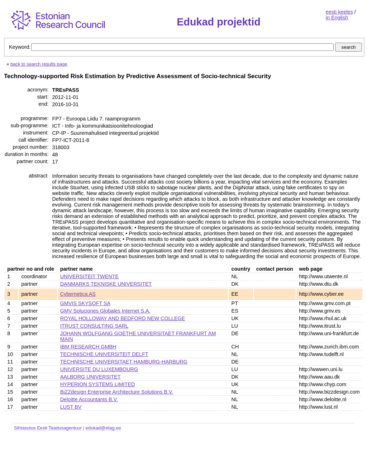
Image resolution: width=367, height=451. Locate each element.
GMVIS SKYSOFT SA (85, 303)
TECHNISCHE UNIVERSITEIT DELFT (104, 354)
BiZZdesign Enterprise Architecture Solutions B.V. (116, 392)
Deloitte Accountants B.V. (89, 399)
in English (337, 17)
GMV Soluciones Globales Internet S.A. (105, 311)
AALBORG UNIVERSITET (90, 377)
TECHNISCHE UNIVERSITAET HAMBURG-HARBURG (123, 362)
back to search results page (38, 64)
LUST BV (71, 407)
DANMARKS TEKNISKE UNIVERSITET (106, 284)
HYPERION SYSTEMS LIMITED (97, 384)
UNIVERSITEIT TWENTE (89, 276)
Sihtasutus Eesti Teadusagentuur (48, 428)
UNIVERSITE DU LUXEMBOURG (99, 369)
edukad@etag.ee (103, 428)
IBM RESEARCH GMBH (88, 347)
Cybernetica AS (78, 294)
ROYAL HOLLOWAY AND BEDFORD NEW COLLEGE (122, 318)
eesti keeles (339, 12)
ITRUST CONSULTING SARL (94, 326)
